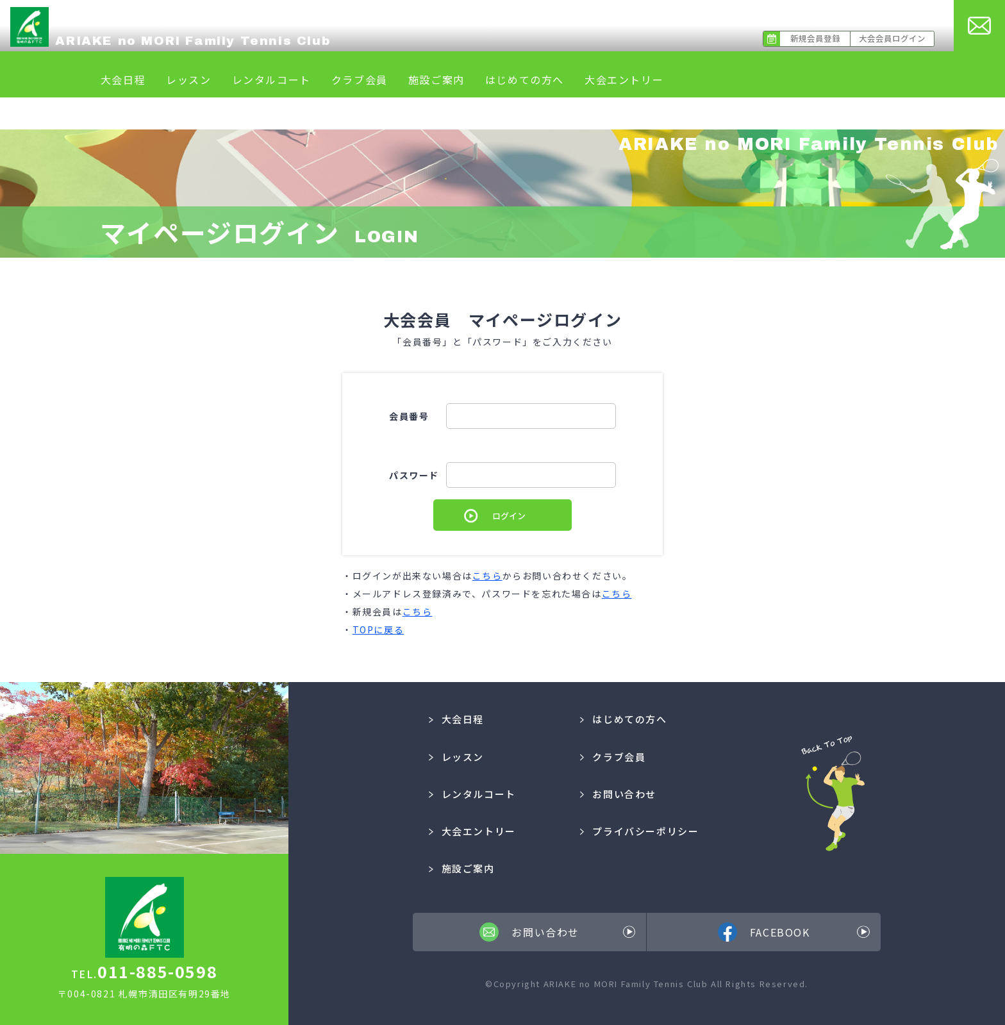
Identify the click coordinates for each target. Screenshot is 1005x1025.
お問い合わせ (618, 794)
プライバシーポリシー (639, 831)
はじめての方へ (524, 79)
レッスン (188, 79)
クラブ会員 (359, 79)
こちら (487, 575)
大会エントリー (624, 79)
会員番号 (409, 416)
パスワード (414, 475)
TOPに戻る (378, 629)
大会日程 (123, 79)
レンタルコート (271, 79)
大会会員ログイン (892, 38)
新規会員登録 (815, 38)
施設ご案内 (436, 79)
